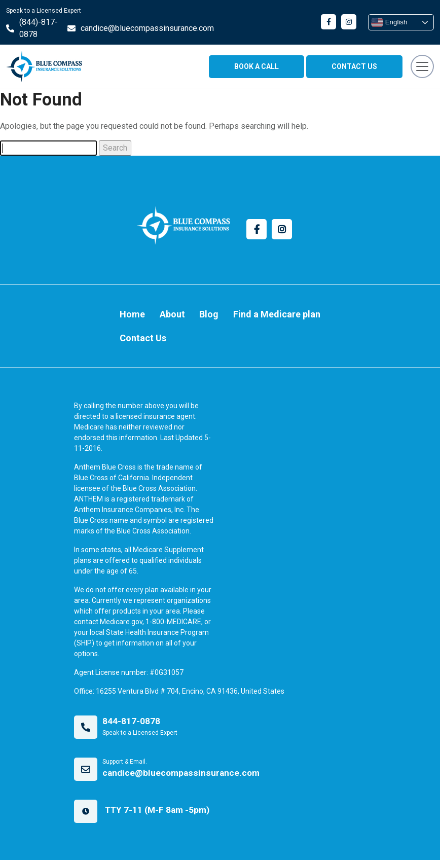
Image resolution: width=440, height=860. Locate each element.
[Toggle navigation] (422, 66)
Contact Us (143, 338)
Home (132, 314)
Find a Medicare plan (276, 314)
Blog (208, 314)
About (172, 314)
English (389, 22)
